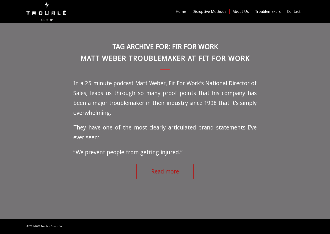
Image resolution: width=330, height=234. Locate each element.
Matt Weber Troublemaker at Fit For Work (165, 59)
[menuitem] (181, 11)
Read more (165, 171)
